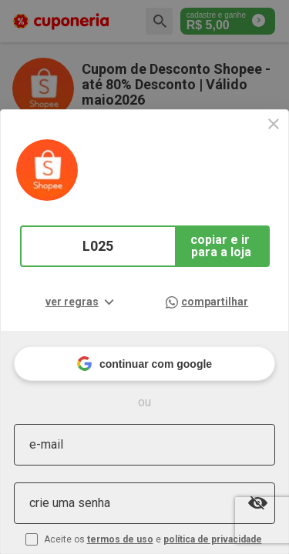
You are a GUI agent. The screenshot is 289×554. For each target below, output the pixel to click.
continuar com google (144, 363)
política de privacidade (212, 539)
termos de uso (120, 539)
